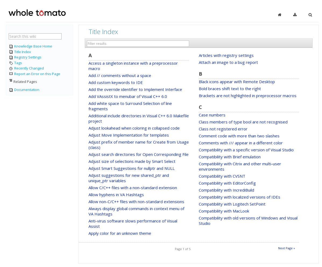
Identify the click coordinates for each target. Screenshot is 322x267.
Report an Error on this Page (34, 74)
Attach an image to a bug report (228, 62)
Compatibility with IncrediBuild (226, 190)
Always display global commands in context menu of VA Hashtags (136, 211)
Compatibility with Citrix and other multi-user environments (240, 166)
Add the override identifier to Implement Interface (135, 89)
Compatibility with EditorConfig (227, 183)
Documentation (24, 90)
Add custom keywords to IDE (116, 82)
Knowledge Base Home (30, 46)
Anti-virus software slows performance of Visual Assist (133, 223)
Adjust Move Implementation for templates (129, 135)
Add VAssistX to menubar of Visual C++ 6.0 (128, 96)
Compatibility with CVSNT (222, 176)
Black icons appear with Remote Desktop (237, 81)
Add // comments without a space (120, 75)
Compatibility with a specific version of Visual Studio (246, 149)
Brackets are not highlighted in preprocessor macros (247, 95)
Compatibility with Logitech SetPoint (232, 204)
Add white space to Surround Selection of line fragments (130, 106)
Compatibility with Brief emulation (230, 156)
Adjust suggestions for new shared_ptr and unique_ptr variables (129, 178)
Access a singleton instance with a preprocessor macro (133, 65)
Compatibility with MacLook (224, 211)
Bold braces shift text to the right (230, 88)
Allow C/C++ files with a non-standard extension (133, 187)
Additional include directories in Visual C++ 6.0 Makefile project (139, 118)
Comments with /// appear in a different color (241, 142)
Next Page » (286, 248)
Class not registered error (223, 128)
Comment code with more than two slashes (239, 135)
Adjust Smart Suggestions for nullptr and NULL (132, 168)
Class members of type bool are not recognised (243, 122)
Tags (15, 63)
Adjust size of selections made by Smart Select (132, 161)
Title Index (20, 52)
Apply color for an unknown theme (120, 233)
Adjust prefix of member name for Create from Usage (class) (139, 144)
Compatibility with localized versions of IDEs (239, 197)
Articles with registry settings (226, 55)
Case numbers (212, 115)
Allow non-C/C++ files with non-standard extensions (136, 201)
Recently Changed (26, 68)
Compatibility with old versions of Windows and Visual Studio (248, 220)
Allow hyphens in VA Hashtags (116, 194)
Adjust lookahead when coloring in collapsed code (134, 128)
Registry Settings (25, 57)
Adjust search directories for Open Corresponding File (139, 154)
